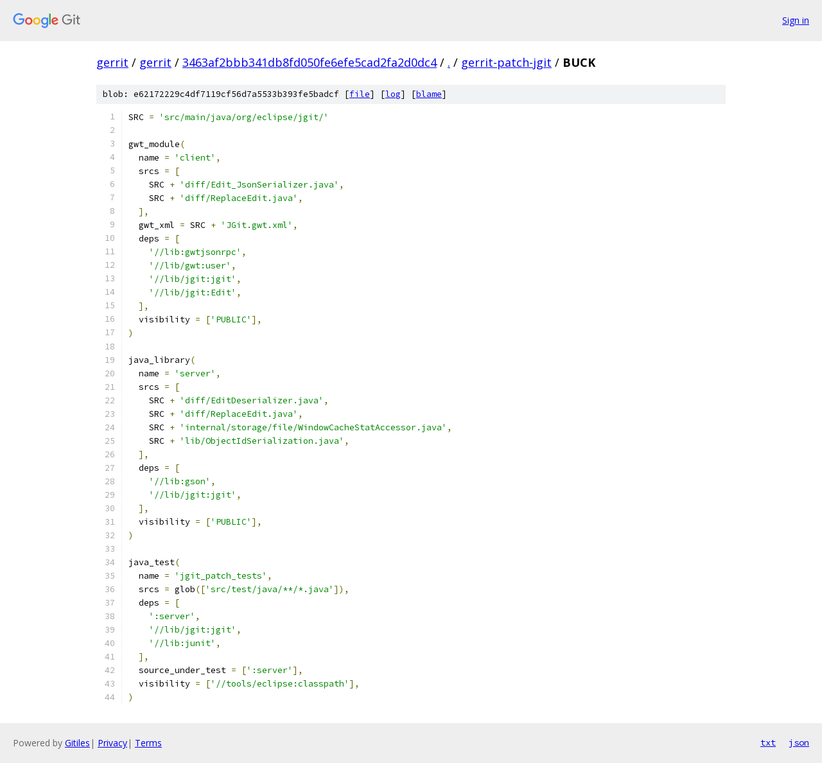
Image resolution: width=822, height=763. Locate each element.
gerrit (112, 62)
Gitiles (77, 743)
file (359, 94)
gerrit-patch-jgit (506, 62)
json (799, 742)
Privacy (112, 743)
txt (768, 742)
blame (429, 94)
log (393, 94)
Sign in (795, 20)
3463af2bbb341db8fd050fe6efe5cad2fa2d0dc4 (309, 62)
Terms (148, 743)
